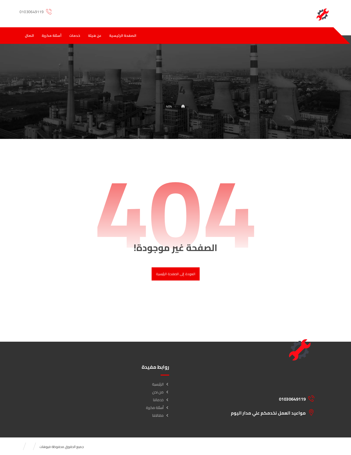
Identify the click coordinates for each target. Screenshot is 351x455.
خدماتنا (161, 399)
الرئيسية (160, 384)
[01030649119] (269, 398)
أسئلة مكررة (157, 407)
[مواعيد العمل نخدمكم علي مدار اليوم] (269, 412)
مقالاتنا (160, 415)
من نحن (160, 392)
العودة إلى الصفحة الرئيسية (175, 274)
